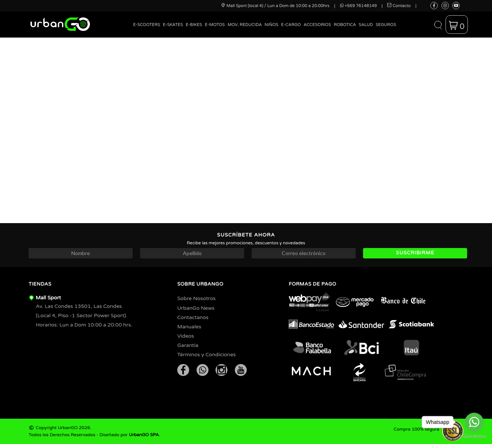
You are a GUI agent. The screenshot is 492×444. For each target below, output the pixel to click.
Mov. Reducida (244, 24)
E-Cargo (291, 24)
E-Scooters (146, 24)
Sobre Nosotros (196, 298)
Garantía (187, 345)
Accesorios (317, 24)
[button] (438, 24)
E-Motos (215, 24)
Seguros (386, 24)
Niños (271, 24)
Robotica (345, 24)
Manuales (189, 327)
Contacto (399, 5)
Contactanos (192, 317)
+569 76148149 (358, 5)
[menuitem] (147, 30)
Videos (185, 336)
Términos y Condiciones (206, 354)
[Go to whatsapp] (474, 422)
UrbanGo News (195, 308)
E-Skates (173, 24)
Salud (366, 24)
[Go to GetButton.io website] (474, 436)
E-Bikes (194, 24)
